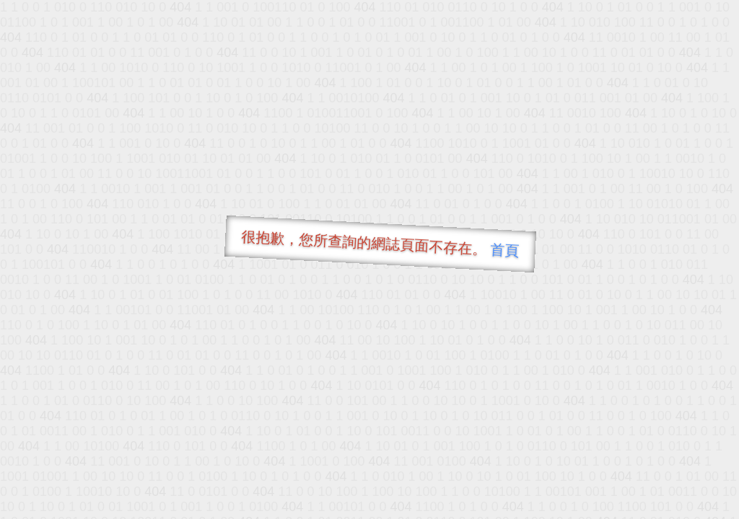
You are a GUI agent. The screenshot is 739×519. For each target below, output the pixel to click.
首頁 (505, 250)
